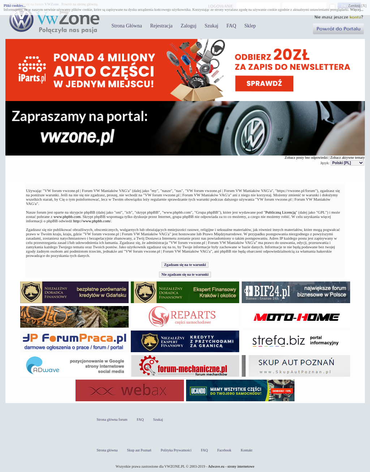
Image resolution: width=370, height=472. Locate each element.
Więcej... (356, 10)
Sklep (250, 26)
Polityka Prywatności (176, 450)
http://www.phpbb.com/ (92, 221)
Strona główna (107, 450)
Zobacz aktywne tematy (347, 157)
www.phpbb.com (67, 216)
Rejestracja (161, 26)
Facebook (224, 450)
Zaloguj (189, 26)
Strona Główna (127, 26)
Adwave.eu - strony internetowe (231, 466)
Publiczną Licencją (280, 212)
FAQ (231, 26)
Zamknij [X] (357, 6)
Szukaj (211, 26)
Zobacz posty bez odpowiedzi (306, 157)
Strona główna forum (112, 419)
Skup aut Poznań (139, 450)
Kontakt (246, 450)
